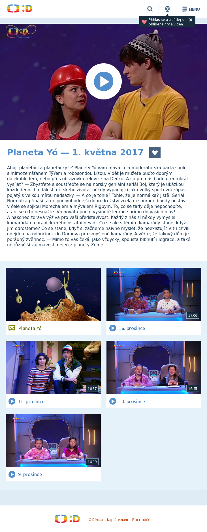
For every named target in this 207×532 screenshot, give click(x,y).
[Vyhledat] (150, 9)
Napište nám (117, 519)
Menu (190, 9)
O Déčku (96, 519)
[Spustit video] (103, 82)
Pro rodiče (141, 519)
